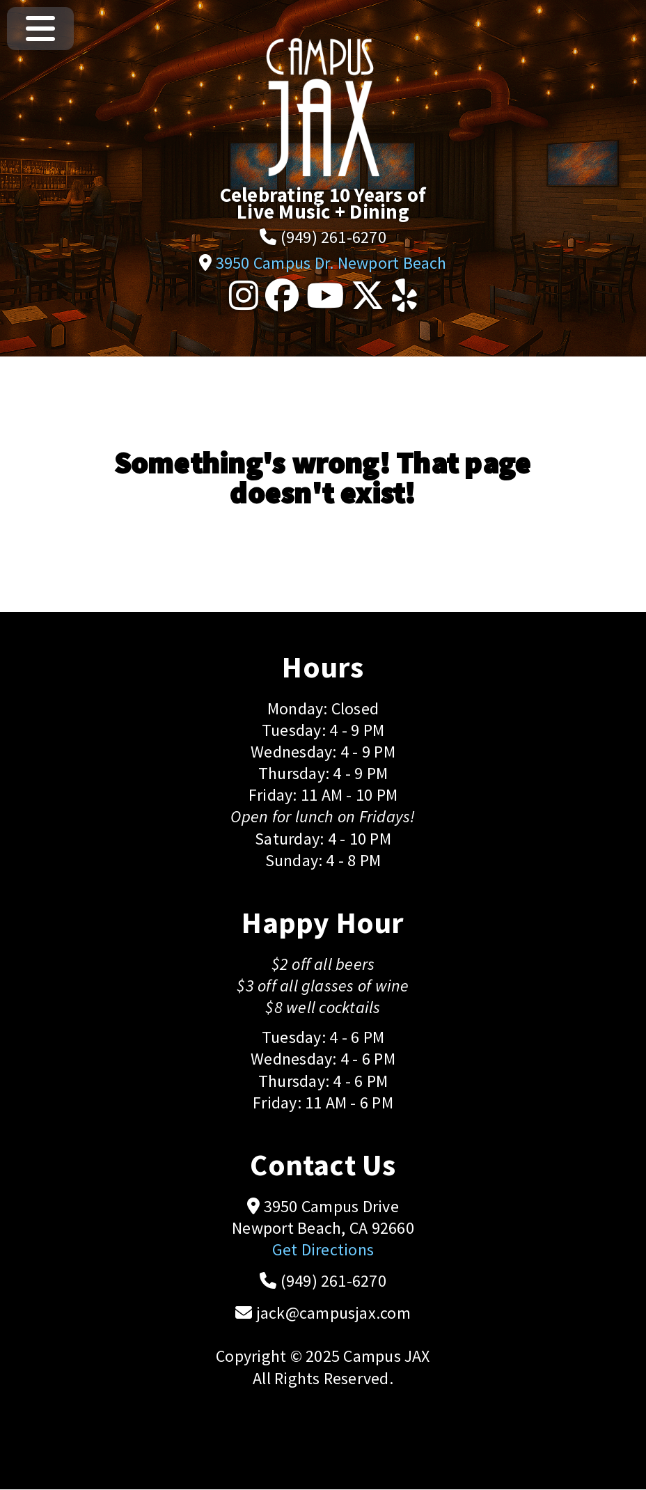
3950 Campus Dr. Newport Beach (331, 263)
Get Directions (323, 1249)
